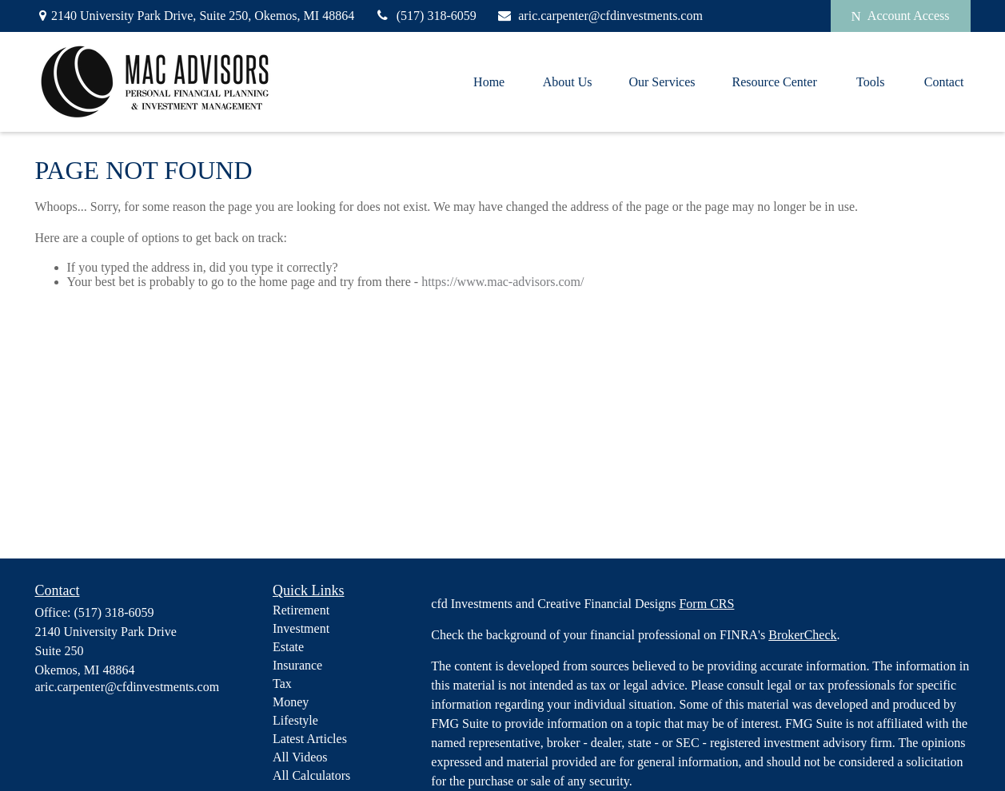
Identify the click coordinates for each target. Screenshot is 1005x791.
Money (291, 702)
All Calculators (311, 775)
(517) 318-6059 (425, 15)
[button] (489, 82)
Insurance (297, 665)
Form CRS (706, 603)
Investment (301, 628)
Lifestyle (295, 720)
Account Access (900, 16)
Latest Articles (310, 738)
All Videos (300, 757)
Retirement (301, 610)
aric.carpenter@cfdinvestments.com (600, 15)
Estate (288, 647)
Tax (282, 683)
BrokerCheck (802, 635)
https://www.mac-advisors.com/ (502, 281)
